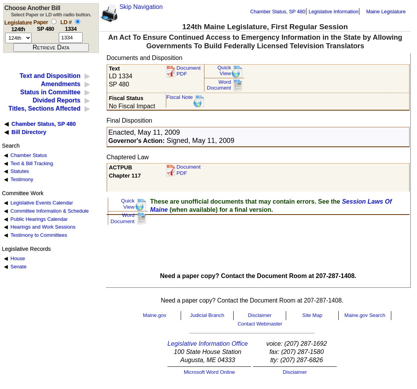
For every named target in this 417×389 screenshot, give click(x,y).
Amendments (60, 84)
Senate (18, 266)
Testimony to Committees (39, 235)
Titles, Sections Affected (44, 108)
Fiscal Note (179, 97)
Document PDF (188, 71)
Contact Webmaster (260, 324)
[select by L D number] (77, 21)
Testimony (22, 179)
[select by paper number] (53, 21)
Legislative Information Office (207, 343)
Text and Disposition (49, 75)
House (18, 258)
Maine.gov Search (365, 315)
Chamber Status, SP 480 (277, 11)
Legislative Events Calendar (42, 203)
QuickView (224, 71)
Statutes (20, 171)
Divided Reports (57, 100)
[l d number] (71, 37)
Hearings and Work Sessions (43, 227)
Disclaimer (260, 315)
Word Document (219, 85)
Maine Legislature (385, 11)
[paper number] (45, 37)
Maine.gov (154, 315)
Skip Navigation (141, 7)
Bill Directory (28, 132)
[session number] (18, 38)
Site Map (312, 315)
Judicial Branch (207, 315)
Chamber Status (29, 155)
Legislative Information (333, 11)
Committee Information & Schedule (50, 211)
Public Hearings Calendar (39, 219)
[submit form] (51, 47)
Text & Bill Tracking (32, 163)
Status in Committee (50, 92)
